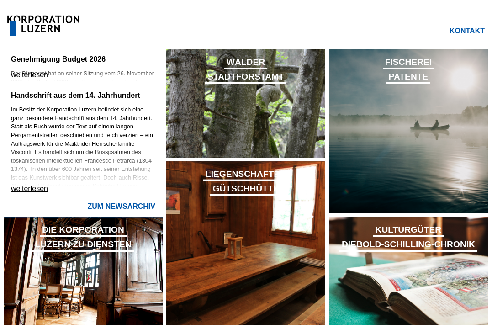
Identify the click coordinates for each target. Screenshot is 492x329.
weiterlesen (29, 75)
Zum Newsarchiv (121, 206)
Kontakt (467, 31)
